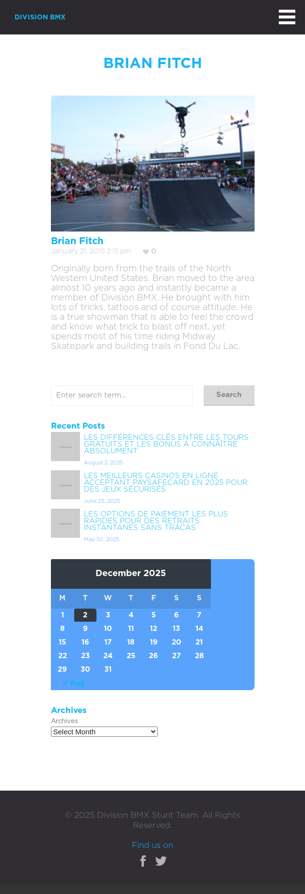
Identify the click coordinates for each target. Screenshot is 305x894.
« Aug (74, 683)
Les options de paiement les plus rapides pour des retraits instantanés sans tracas (156, 521)
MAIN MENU (287, 17)
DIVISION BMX (40, 17)
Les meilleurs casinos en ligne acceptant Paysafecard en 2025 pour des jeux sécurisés (166, 482)
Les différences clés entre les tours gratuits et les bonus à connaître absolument (166, 444)
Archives (64, 721)
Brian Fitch (77, 241)
